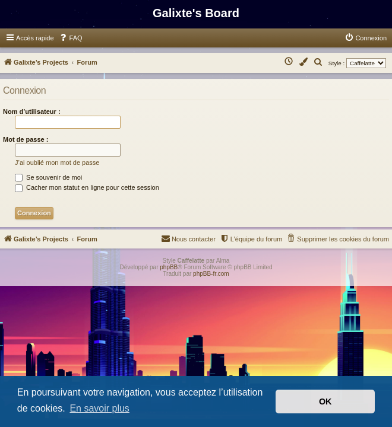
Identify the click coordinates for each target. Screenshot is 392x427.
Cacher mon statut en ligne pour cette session (87, 187)
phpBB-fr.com (211, 273)
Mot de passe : (25, 139)
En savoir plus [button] (99, 408)
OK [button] (325, 401)
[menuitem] (71, 38)
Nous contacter (188, 238)
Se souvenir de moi (48, 177)
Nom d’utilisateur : (32, 111)
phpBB (169, 267)
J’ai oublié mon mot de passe (57, 162)
